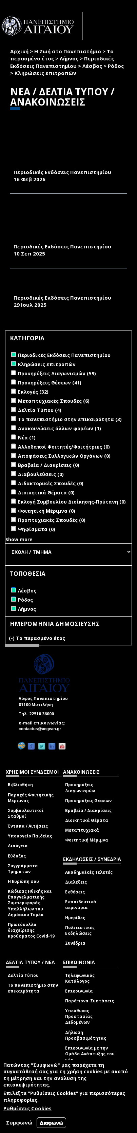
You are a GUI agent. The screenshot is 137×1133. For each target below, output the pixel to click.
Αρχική (19, 51)
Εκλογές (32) (33, 392)
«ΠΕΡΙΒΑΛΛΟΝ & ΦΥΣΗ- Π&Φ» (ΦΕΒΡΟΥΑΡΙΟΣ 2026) (53, 160)
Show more (19, 539)
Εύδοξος (17, 856)
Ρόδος (116, 65)
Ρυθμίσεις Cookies (27, 1108)
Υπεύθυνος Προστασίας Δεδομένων (79, 1016)
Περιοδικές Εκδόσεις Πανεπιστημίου (62, 62)
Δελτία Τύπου (23, 975)
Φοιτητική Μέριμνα (86, 840)
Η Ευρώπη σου (23, 881)
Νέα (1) (27, 437)
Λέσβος (92, 65)
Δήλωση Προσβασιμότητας (85, 1035)
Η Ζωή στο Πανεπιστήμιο (67, 51)
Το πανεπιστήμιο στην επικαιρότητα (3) (70, 419)
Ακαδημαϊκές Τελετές (89, 872)
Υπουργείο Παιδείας (30, 836)
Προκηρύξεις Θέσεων (88, 801)
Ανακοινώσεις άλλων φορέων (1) (59, 428)
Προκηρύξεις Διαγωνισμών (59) (57, 373)
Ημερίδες (75, 918)
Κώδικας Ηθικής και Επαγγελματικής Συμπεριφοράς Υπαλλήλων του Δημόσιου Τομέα (30, 903)
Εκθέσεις (75, 892)
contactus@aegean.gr (42, 728)
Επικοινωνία (79, 991)
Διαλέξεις (76, 882)
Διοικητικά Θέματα (86, 820)
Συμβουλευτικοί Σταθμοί (25, 813)
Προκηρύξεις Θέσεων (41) (49, 382)
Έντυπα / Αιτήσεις (28, 826)
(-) (12, 638)
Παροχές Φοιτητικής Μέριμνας (31, 798)
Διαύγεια (18, 846)
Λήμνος (69, 58)
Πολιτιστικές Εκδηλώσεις (80, 930)
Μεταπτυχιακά (82, 830)
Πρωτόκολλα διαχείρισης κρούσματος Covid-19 (31, 930)
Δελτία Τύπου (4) (39, 410)
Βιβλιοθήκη (20, 785)
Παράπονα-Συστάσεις (89, 1001)
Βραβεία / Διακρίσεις (88, 810)
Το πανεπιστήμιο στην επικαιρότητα (33, 988)
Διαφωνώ (51, 1123)
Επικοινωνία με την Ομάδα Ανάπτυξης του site (90, 1053)
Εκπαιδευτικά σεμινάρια (80, 904)
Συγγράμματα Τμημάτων (23, 868)
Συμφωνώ (19, 1122)
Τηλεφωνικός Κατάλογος (80, 978)
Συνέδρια (75, 943)
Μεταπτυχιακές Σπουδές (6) (54, 401)
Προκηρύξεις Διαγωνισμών (80, 787)
